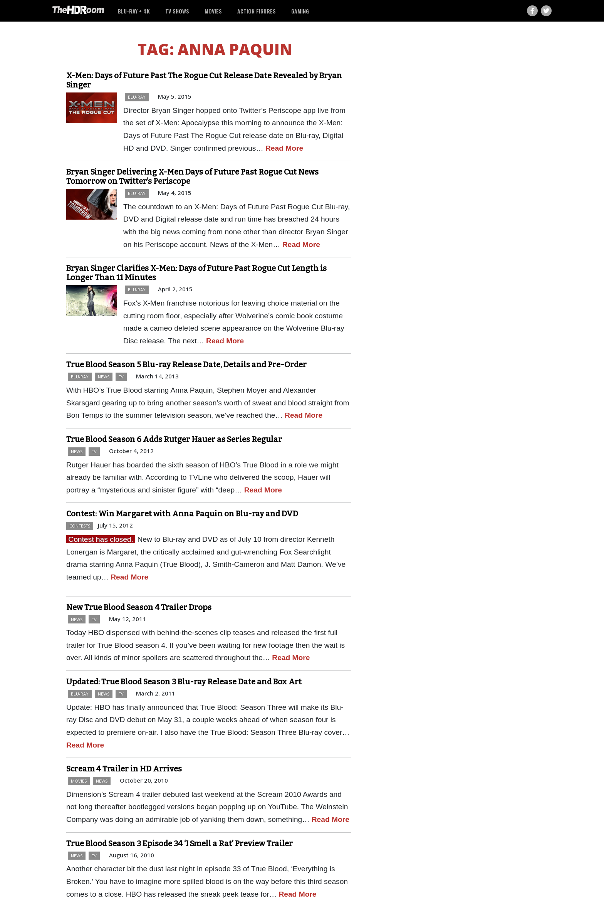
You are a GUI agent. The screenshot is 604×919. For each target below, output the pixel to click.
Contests (79, 526)
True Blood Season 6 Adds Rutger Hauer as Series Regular (174, 439)
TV (121, 377)
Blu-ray (137, 97)
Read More (284, 148)
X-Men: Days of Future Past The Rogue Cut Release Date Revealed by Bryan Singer (204, 80)
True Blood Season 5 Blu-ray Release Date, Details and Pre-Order (186, 364)
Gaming (300, 11)
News (103, 377)
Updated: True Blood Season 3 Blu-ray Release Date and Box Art (184, 681)
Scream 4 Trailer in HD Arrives (124, 768)
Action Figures (256, 11)
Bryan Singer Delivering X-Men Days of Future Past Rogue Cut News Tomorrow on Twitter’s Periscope (192, 176)
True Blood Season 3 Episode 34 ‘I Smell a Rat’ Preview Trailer (179, 843)
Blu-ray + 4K (134, 11)
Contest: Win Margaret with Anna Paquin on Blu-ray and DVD (182, 513)
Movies (213, 11)
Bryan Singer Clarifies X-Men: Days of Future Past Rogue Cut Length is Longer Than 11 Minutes (196, 273)
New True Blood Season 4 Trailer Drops (138, 607)
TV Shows (177, 11)
